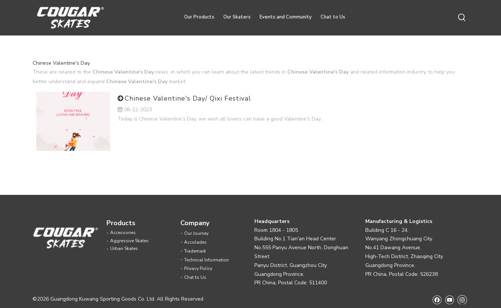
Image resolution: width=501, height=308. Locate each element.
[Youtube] (449, 299)
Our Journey (196, 233)
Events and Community (286, 17)
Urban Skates (124, 248)
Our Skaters (237, 17)
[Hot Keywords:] (462, 17)
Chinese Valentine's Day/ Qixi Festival (188, 98)
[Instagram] (462, 299)
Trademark (195, 251)
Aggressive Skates (129, 241)
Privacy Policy (198, 268)
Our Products (199, 17)
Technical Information (206, 260)
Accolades (195, 242)
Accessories (123, 233)
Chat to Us (333, 17)
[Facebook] (436, 299)
